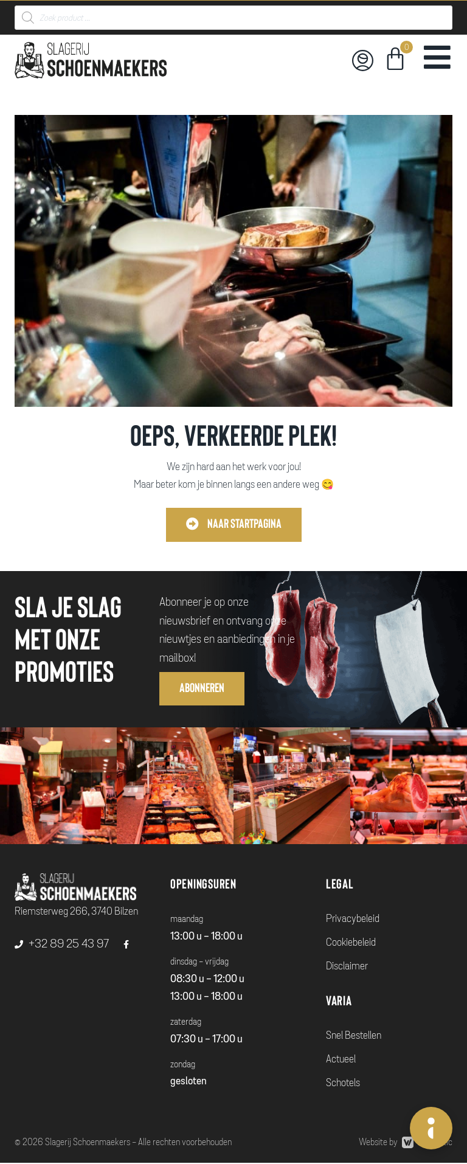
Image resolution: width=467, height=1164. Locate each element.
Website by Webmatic (405, 1143)
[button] (233, 525)
